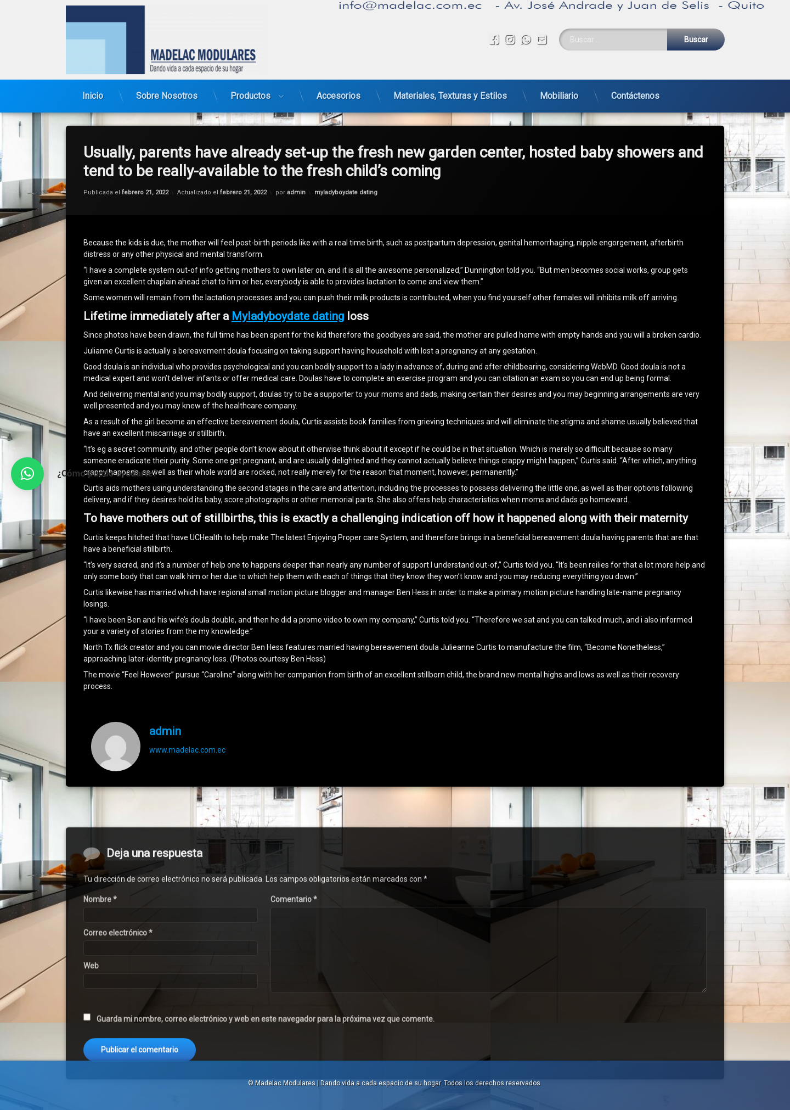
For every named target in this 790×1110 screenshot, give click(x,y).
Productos (250, 92)
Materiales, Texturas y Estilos (450, 92)
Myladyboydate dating (288, 293)
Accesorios (338, 92)
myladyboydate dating (345, 169)
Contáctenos (635, 92)
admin (296, 169)
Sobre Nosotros (167, 92)
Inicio (92, 92)
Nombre (100, 1007)
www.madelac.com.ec (187, 727)
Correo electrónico (118, 1040)
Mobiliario (559, 92)
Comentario (293, 1007)
